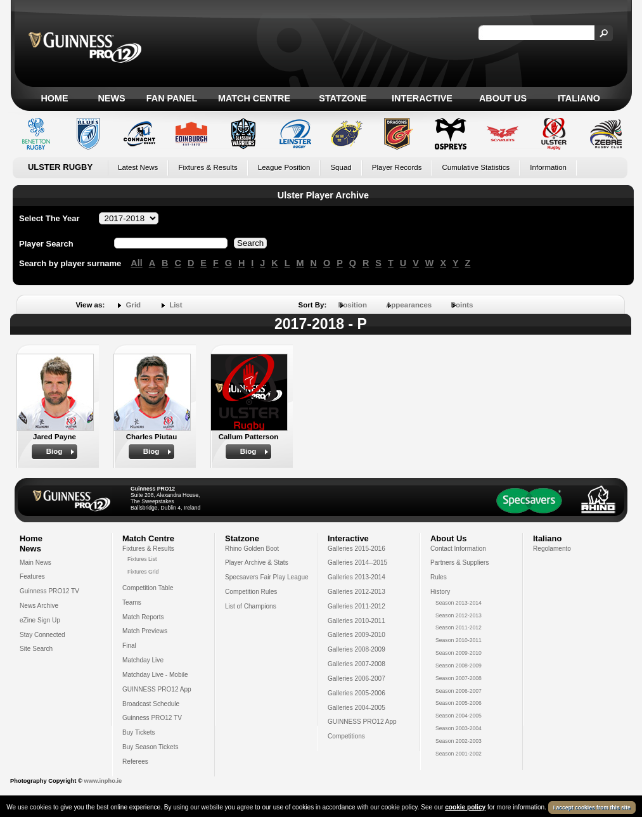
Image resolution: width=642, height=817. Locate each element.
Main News (35, 562)
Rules (438, 577)
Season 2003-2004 (458, 728)
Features (32, 576)
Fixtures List (142, 559)
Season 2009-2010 (458, 653)
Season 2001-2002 (458, 753)
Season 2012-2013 (458, 615)
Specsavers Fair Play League (267, 577)
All (136, 263)
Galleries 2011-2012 (356, 606)
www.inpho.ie (103, 781)
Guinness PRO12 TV (49, 591)
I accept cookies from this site (592, 807)
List (175, 305)
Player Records (397, 167)
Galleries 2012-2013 (356, 591)
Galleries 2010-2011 (356, 620)
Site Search (36, 648)
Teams (131, 602)
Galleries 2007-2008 (356, 663)
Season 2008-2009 (458, 665)
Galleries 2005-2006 (356, 693)
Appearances (409, 305)
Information (548, 167)
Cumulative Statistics (476, 167)
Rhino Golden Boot (252, 548)
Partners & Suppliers (459, 562)
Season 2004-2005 (458, 715)
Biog (54, 451)
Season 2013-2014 (458, 603)
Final (129, 645)
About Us (503, 98)
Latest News (138, 167)
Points (462, 305)
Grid (133, 305)
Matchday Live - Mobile (155, 674)
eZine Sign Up (40, 620)
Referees (135, 761)
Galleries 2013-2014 (356, 577)
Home (54, 98)
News (111, 98)
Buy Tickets (138, 732)
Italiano (579, 98)
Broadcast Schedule (150, 703)
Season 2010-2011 (458, 640)
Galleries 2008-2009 (356, 649)
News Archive (39, 605)
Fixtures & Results (207, 167)
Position (352, 305)
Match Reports (143, 617)
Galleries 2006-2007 (356, 678)
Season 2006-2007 (458, 691)
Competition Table (148, 587)
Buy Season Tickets (150, 746)
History (440, 591)
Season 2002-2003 (458, 741)
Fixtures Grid (142, 572)
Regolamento (552, 548)
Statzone (342, 98)
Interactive (422, 98)
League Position (284, 167)
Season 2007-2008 (458, 678)
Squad (340, 167)
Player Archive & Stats (256, 562)
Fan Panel (171, 98)
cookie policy (465, 807)
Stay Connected (42, 634)
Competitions (346, 736)
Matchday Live (143, 660)
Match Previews (144, 630)
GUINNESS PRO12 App (156, 689)
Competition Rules (251, 591)
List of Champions (250, 606)
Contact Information (458, 548)
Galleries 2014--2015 (357, 562)
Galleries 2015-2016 (356, 548)
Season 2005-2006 (458, 703)
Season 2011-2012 (458, 627)
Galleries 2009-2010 (356, 634)
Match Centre (254, 98)
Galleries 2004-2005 (356, 707)
